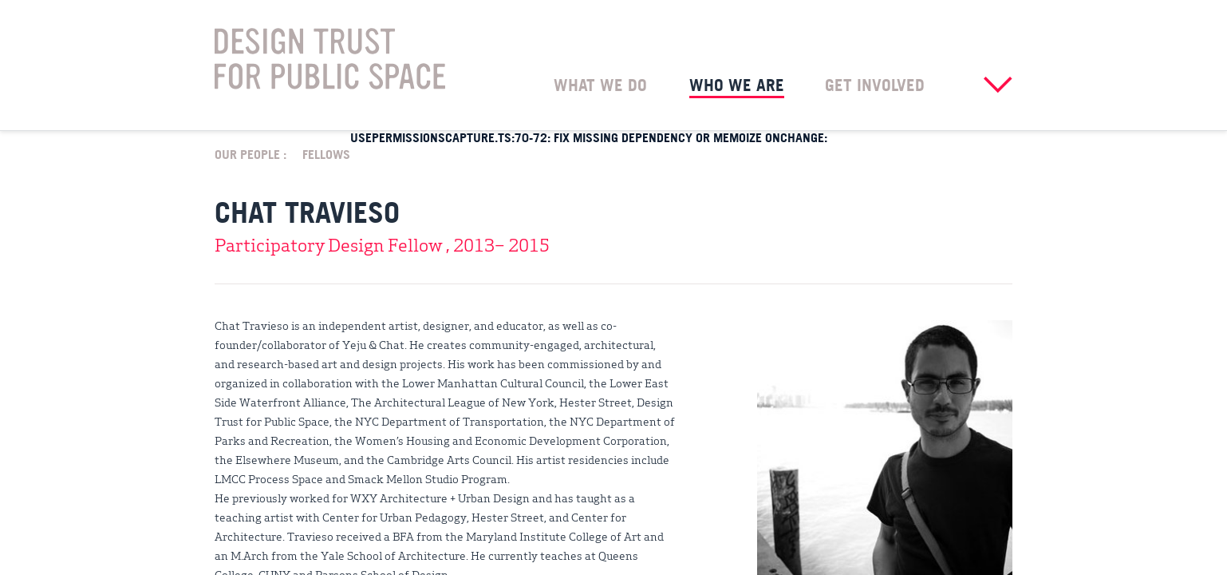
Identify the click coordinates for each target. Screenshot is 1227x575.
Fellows (326, 153)
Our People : (250, 153)
